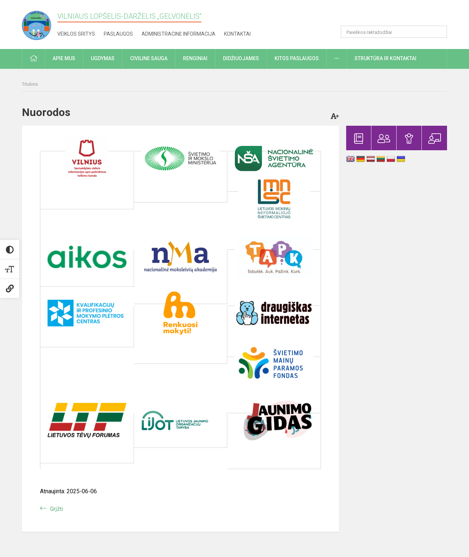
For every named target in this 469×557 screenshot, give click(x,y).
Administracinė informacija (178, 34)
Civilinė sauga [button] (149, 58)
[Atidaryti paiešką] (439, 31)
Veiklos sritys (76, 34)
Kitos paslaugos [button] (296, 58)
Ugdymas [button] (103, 58)
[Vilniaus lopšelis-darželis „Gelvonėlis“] (39, 23)
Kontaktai (237, 34)
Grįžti (56, 508)
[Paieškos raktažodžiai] (394, 32)
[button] (398, 15)
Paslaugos (118, 34)
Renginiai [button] (195, 58)
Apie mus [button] (64, 58)
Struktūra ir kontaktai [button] (385, 58)
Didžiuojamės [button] (241, 58)
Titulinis (30, 84)
